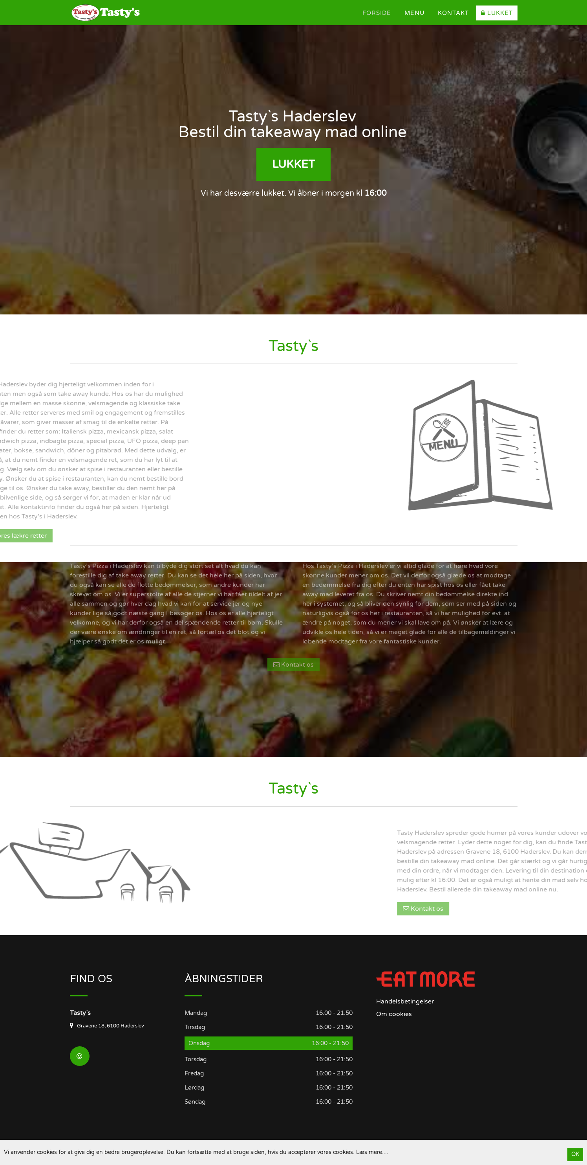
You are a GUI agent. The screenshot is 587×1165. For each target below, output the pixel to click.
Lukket (497, 13)
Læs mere (369, 1152)
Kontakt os (293, 599)
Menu (414, 13)
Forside (376, 13)
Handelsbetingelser (405, 1001)
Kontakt (453, 13)
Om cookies (394, 1014)
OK (575, 1154)
